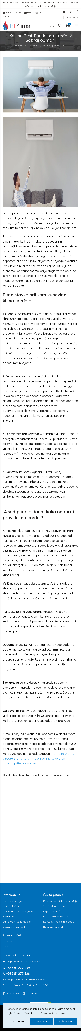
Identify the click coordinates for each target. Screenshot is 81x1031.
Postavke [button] (42, 1021)
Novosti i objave (36, 45)
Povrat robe (10, 916)
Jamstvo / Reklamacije (17, 921)
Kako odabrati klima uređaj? (60, 901)
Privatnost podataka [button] (53, 1013)
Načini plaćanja (12, 906)
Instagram (33, 993)
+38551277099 (14, 12)
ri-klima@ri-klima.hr (33, 979)
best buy (18, 775)
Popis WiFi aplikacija (55, 916)
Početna (18, 45)
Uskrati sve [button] (18, 1021)
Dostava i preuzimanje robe (19, 911)
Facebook (13, 993)
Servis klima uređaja (55, 906)
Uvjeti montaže (52, 911)
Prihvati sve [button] (65, 1021)
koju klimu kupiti (41, 775)
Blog (5, 946)
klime (28, 775)
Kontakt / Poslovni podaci (58, 921)
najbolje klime (61, 775)
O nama (8, 941)
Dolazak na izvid (53, 926)
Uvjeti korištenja (12, 901)
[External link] (64, 11)
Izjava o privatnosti (14, 926)
